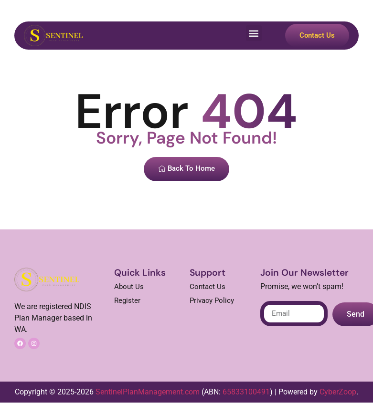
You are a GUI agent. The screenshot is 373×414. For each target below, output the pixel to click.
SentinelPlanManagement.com (148, 391)
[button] (254, 33)
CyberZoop (338, 391)
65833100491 (246, 391)
